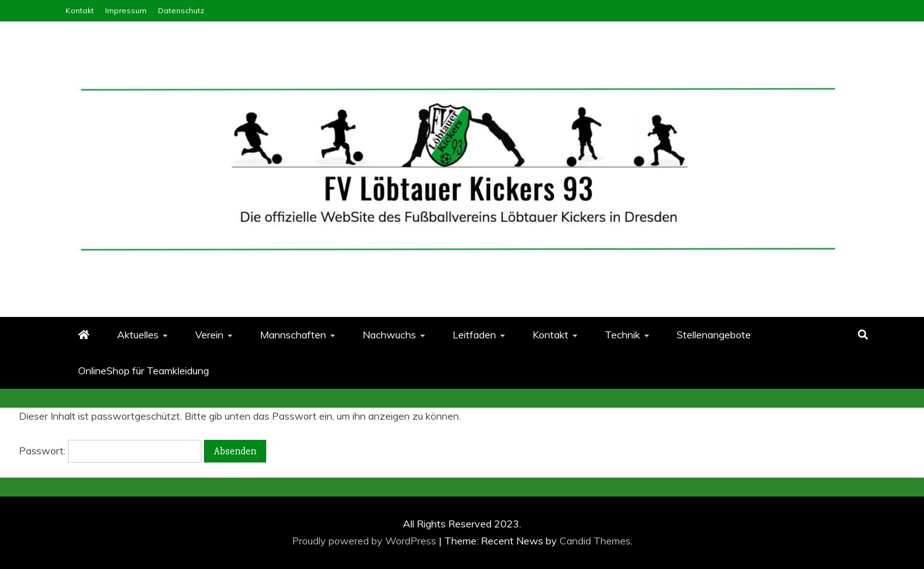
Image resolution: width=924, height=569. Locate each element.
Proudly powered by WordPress (365, 540)
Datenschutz (181, 10)
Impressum (126, 10)
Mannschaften (293, 334)
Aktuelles (138, 334)
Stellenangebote (714, 334)
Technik (622, 334)
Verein (209, 334)
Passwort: (110, 450)
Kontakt (79, 10)
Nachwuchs (389, 334)
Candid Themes (595, 540)
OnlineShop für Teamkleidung (143, 370)
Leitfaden (474, 334)
